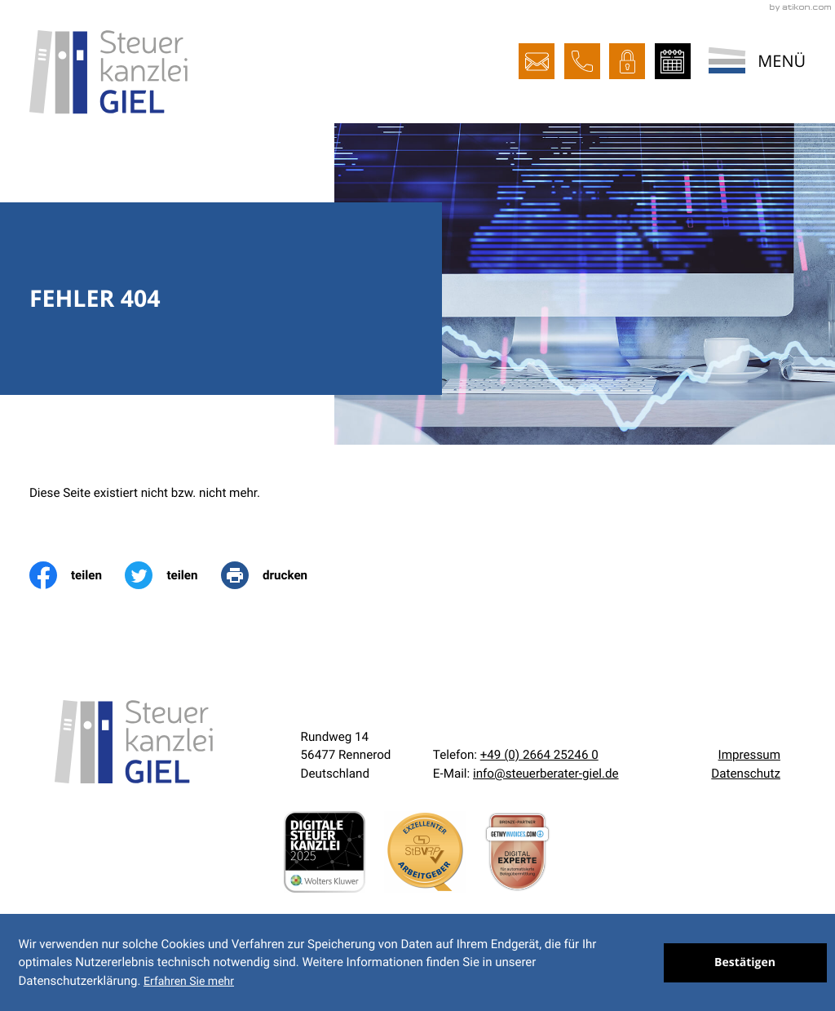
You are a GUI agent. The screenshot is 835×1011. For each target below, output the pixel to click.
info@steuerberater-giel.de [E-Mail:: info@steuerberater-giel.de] (546, 773)
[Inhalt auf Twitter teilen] (173, 575)
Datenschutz (745, 773)
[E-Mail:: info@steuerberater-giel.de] (536, 61)
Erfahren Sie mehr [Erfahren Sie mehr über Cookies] (189, 981)
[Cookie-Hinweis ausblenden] (745, 962)
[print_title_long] (276, 575)
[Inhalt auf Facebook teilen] (77, 575)
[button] (582, 61)
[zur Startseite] (108, 71)
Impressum (749, 754)
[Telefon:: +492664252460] (539, 754)
